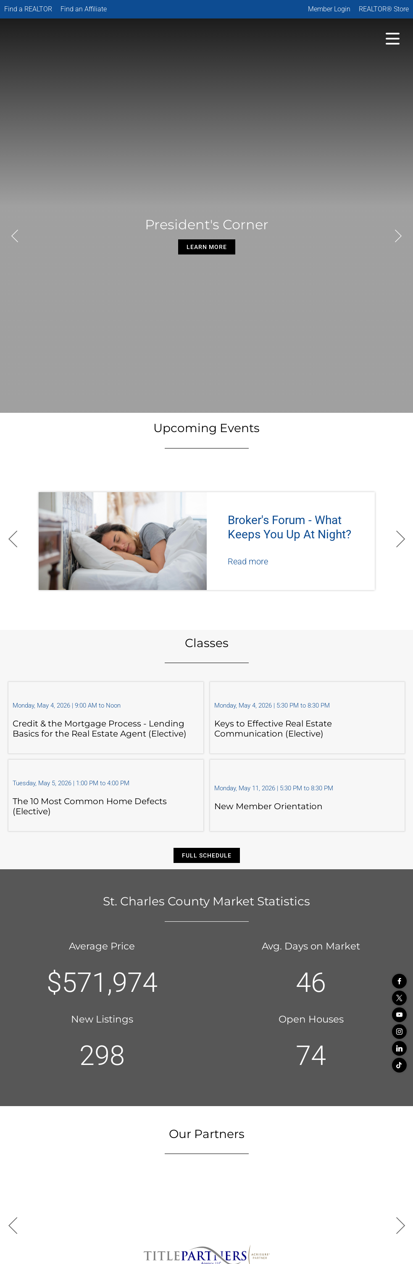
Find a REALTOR (28, 9)
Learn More (207, 247)
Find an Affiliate (84, 9)
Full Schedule (206, 855)
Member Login (329, 9)
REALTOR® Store (384, 9)
